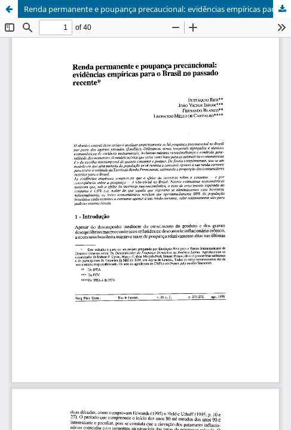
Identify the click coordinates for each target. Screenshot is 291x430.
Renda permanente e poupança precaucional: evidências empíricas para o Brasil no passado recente (157, 9)
